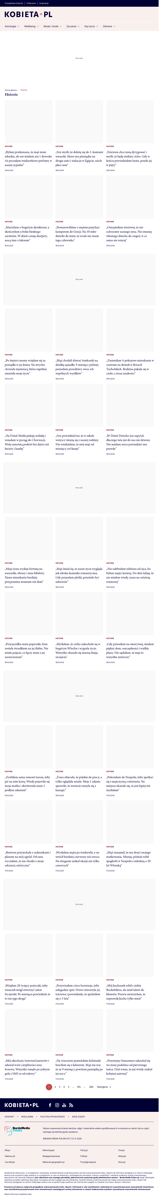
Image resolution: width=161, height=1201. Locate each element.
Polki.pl (83, 1156)
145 (79, 1087)
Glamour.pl (10, 1156)
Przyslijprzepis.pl (88, 1162)
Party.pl (84, 1150)
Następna (102, 1087)
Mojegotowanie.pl (51, 1156)
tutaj (29, 1194)
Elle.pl (7, 1150)
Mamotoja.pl (48, 1150)
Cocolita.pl (10, 1162)
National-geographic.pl (53, 1162)
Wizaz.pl (122, 1156)
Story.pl (121, 1162)
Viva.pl (121, 1150)
